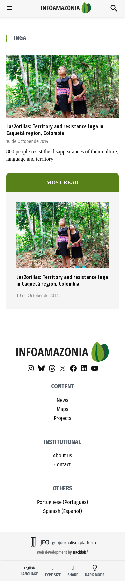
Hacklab (79, 552)
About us (62, 455)
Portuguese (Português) (62, 502)
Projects (62, 418)
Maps (62, 409)
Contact (62, 464)
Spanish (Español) (62, 511)
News (62, 400)
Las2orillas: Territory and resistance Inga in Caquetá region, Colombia (54, 129)
